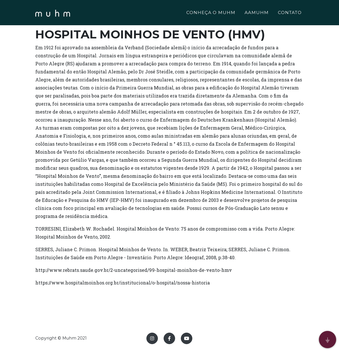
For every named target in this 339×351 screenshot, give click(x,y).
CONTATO (290, 13)
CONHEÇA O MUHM (210, 13)
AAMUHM (257, 13)
